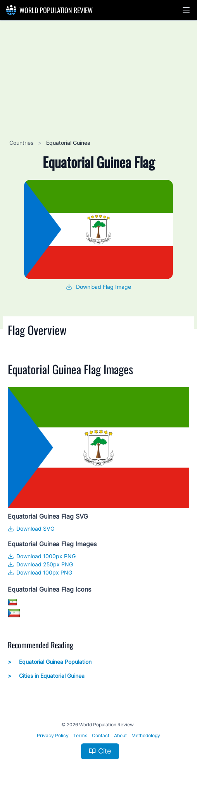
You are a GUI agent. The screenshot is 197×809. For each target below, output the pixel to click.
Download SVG (31, 528)
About (120, 735)
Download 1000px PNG (42, 556)
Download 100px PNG (40, 572)
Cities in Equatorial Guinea (46, 676)
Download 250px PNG (40, 564)
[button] (186, 10)
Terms (80, 735)
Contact (100, 735)
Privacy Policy (53, 735)
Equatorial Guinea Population (50, 662)
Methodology (145, 735)
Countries (22, 142)
